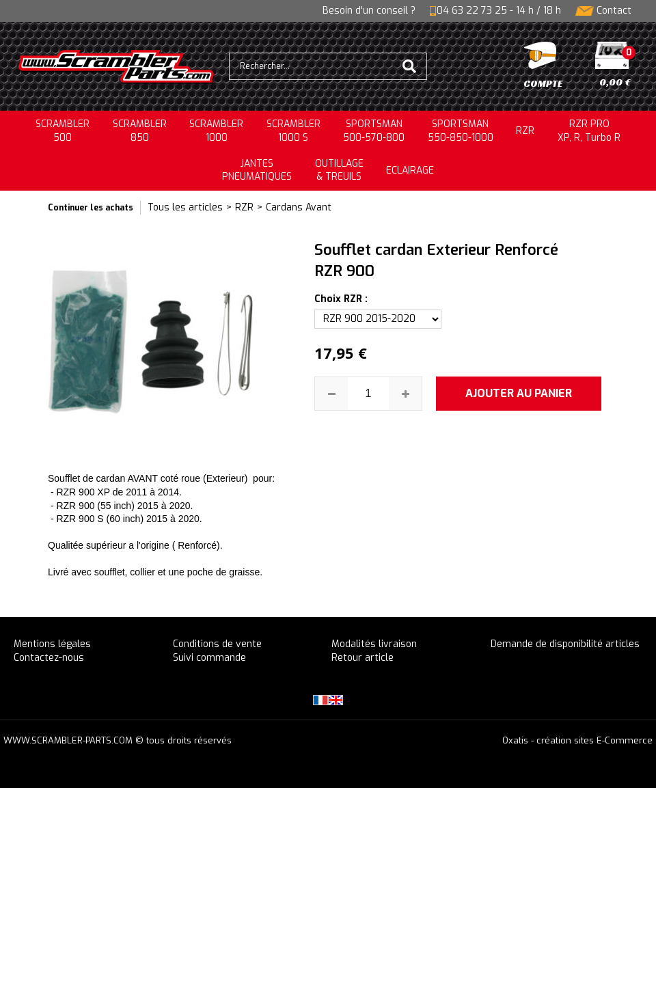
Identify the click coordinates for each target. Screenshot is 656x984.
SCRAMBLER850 (140, 131)
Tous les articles (185, 207)
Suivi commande (209, 657)
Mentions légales (52, 644)
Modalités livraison (374, 644)
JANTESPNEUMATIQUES (257, 170)
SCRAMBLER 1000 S (293, 131)
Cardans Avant (298, 207)
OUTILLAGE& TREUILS (339, 170)
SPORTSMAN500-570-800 (374, 131)
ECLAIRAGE (410, 170)
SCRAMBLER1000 (216, 131)
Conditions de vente (217, 644)
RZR (525, 130)
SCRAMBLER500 (63, 131)
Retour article (362, 657)
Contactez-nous (49, 657)
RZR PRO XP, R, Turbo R (589, 131)
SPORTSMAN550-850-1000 (460, 131)
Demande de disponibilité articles (565, 644)
